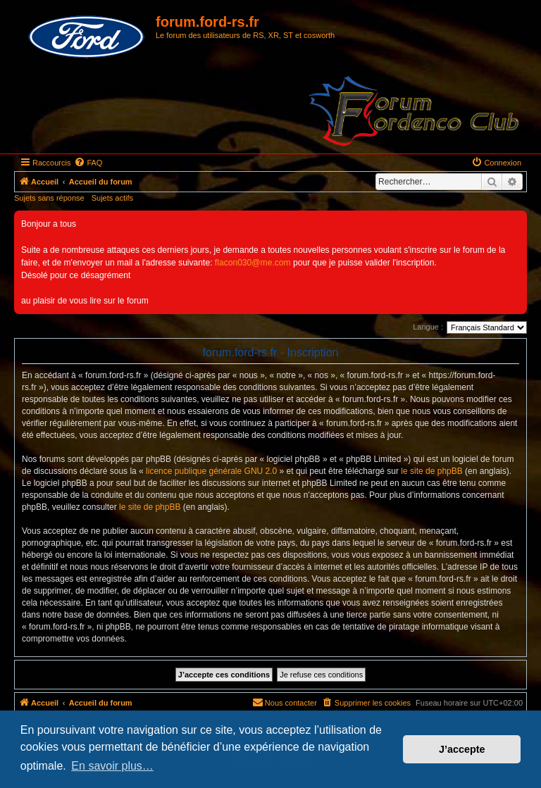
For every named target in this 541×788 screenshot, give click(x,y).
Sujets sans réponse (49, 198)
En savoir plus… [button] (112, 766)
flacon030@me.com (253, 263)
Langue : (428, 327)
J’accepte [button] (462, 749)
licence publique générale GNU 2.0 (211, 471)
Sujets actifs (112, 198)
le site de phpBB (431, 471)
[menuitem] (88, 162)
